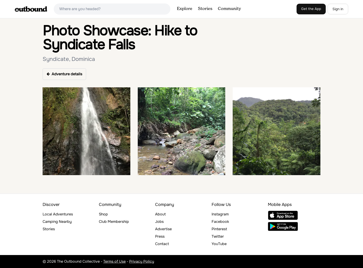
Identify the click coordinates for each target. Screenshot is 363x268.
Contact (162, 243)
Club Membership (114, 221)
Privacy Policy (141, 261)
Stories (205, 9)
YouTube (219, 243)
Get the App (311, 8)
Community (229, 9)
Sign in (337, 9)
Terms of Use (114, 261)
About (160, 214)
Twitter (218, 236)
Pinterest (219, 229)
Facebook (220, 221)
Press (160, 236)
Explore (184, 9)
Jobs (159, 221)
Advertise (163, 229)
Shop (103, 214)
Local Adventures (58, 214)
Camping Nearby (57, 221)
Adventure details (64, 74)
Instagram (220, 214)
